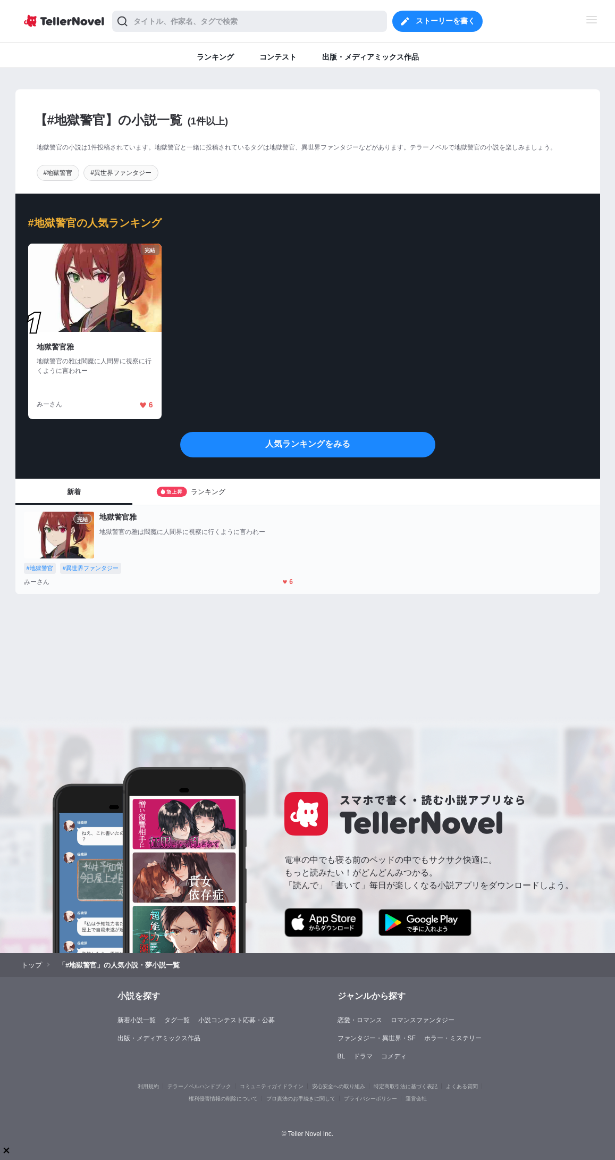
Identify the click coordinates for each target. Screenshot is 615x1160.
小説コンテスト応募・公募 (236, 1020)
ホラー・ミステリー (453, 1038)
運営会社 (416, 1098)
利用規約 (148, 1086)
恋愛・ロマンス (360, 1020)
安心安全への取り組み (338, 1086)
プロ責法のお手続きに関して (300, 1098)
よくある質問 (462, 1086)
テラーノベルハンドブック (199, 1086)
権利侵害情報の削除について (223, 1098)
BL (342, 1056)
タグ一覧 (177, 1020)
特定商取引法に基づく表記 (405, 1086)
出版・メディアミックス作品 (158, 1038)
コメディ (394, 1056)
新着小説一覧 (136, 1020)
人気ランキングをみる (307, 443)
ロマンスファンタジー (422, 1020)
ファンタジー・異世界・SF (377, 1038)
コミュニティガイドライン (272, 1086)
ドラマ (363, 1056)
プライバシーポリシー (370, 1098)
